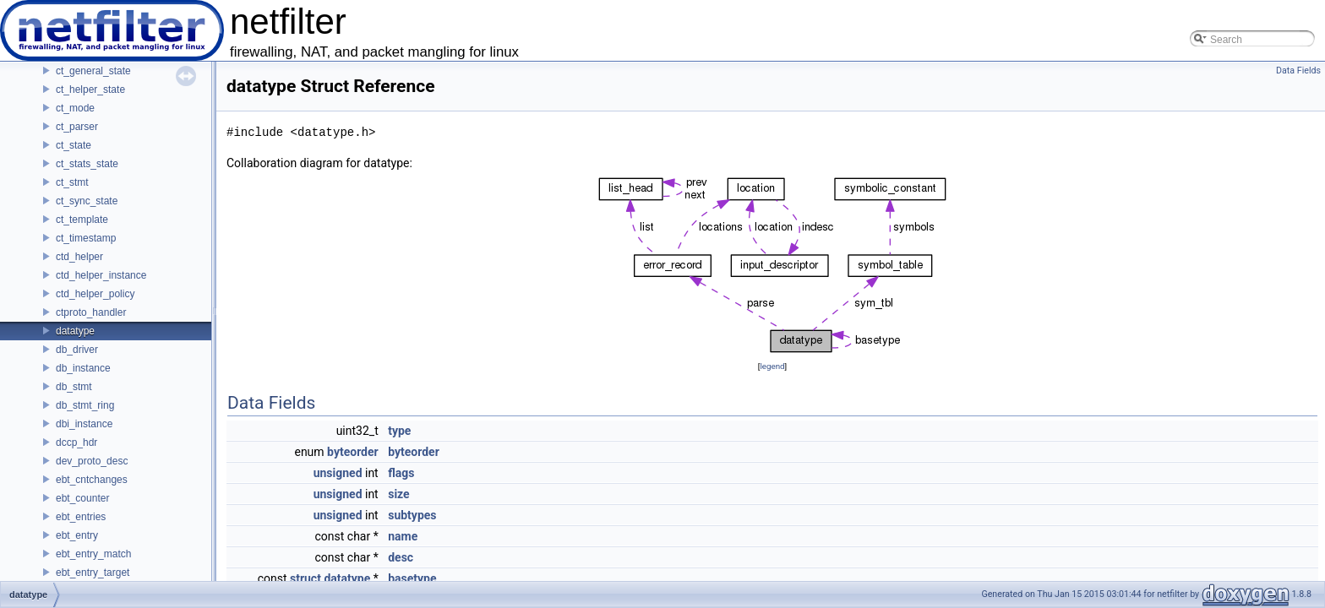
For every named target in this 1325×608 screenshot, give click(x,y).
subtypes (412, 515)
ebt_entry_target (92, 572)
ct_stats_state (87, 164)
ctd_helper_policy (95, 294)
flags (401, 473)
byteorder (353, 452)
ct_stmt (72, 182)
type (399, 430)
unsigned (338, 473)
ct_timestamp (86, 238)
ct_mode (75, 108)
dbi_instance (84, 424)
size (398, 494)
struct (305, 578)
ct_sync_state (86, 201)
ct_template (82, 219)
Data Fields (1298, 70)
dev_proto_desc (92, 461)
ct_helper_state (90, 89)
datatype (75, 331)
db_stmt (74, 387)
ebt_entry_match (93, 554)
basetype (412, 578)
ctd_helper (79, 257)
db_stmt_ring (85, 405)
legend (772, 366)
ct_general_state (93, 71)
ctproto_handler (91, 312)
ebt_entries (81, 517)
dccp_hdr (76, 442)
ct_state (73, 145)
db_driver (77, 350)
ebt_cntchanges (92, 480)
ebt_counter (82, 498)
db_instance (83, 368)
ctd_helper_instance (101, 275)
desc (400, 557)
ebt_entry (77, 535)
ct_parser (77, 127)
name (402, 536)
